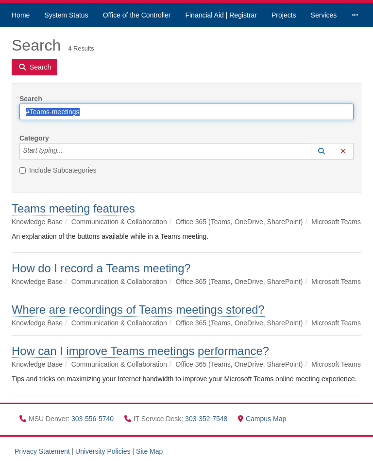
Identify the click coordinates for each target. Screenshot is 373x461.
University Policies (103, 451)
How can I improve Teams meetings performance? (140, 350)
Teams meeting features (73, 208)
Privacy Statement (42, 451)
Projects (283, 15)
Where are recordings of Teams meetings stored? (138, 309)
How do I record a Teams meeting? (101, 268)
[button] (321, 151)
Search (30, 99)
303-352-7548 (207, 419)
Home (21, 15)
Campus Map (262, 419)
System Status (66, 15)
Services (324, 15)
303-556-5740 (93, 419)
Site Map (149, 451)
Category (34, 138)
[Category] (68, 151)
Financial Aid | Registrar (221, 15)
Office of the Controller (137, 15)
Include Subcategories (58, 170)
